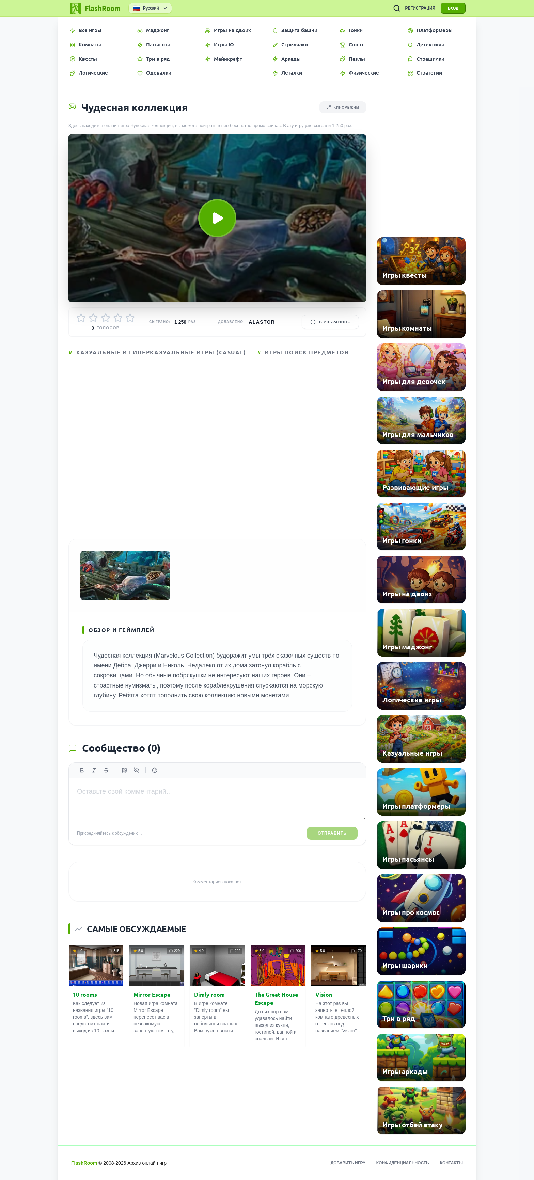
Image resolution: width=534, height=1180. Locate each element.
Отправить (332, 833)
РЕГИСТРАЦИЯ (420, 8)
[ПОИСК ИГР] (397, 8)
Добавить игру (348, 1163)
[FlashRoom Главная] (94, 8)
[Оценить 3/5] (105, 317)
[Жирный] (82, 770)
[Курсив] (94, 770)
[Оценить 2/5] (93, 317)
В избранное (330, 322)
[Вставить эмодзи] (154, 770)
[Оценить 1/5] (81, 317)
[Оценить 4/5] (117, 317)
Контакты (451, 1163)
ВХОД (453, 8)
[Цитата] (124, 770)
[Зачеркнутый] (106, 770)
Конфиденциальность (402, 1163)
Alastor (262, 322)
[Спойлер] (136, 770)
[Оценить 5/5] (130, 317)
